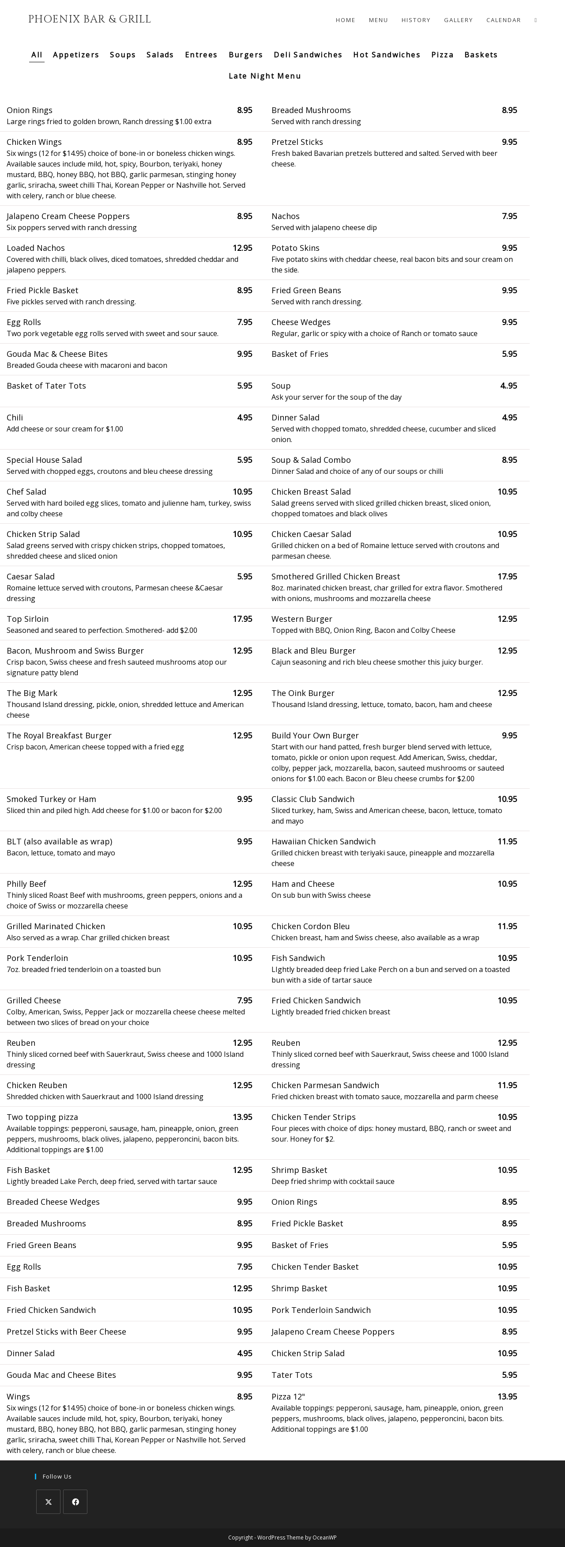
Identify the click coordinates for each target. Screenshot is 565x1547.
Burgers (246, 55)
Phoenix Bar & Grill (89, 19)
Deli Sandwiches (308, 55)
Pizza (442, 55)
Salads (160, 55)
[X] (48, 1502)
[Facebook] (75, 1502)
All (36, 55)
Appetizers (76, 55)
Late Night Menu (265, 76)
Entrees (201, 55)
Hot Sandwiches (387, 55)
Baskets (481, 55)
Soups (123, 55)
